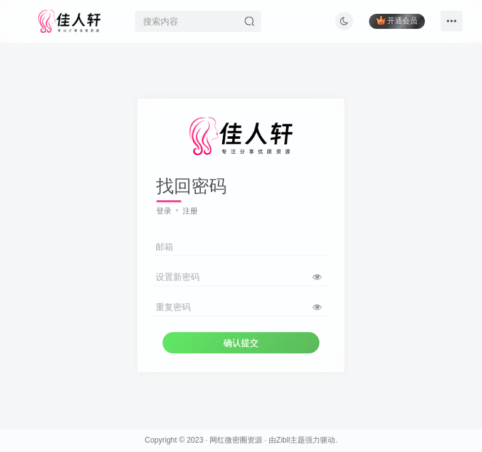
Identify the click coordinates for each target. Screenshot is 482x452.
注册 (190, 211)
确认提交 (241, 343)
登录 (163, 211)
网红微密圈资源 (236, 440)
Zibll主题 (290, 440)
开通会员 (397, 20)
